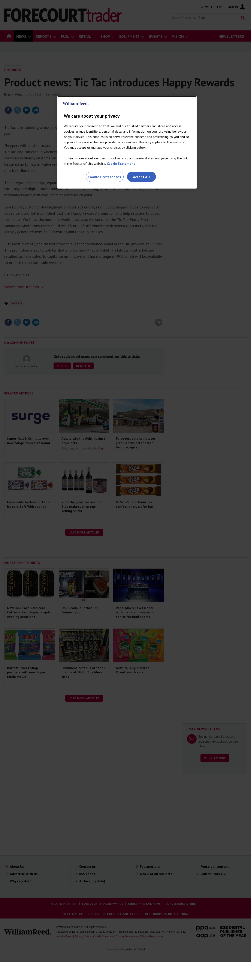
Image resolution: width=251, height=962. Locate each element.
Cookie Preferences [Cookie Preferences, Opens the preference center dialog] (104, 177)
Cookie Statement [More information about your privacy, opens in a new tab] (121, 163)
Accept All (141, 177)
